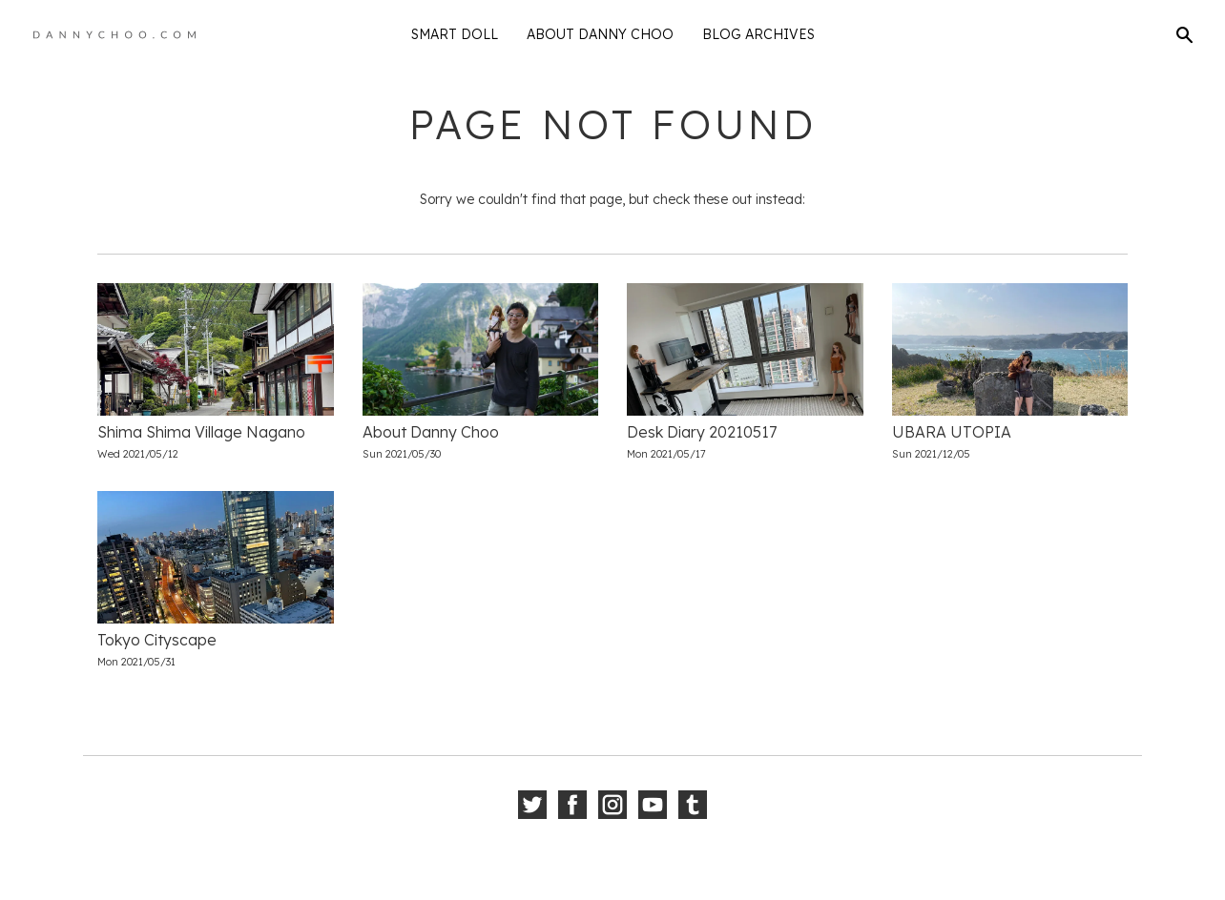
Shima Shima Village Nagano (201, 431)
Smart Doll (454, 34)
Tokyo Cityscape (157, 639)
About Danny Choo (600, 34)
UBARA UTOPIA (951, 431)
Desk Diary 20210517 (702, 431)
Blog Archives (758, 34)
